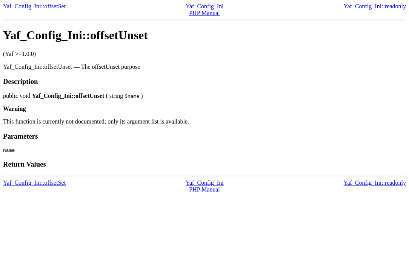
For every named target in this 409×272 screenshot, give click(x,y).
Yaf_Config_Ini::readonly (375, 6)
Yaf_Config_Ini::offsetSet (34, 6)
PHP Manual (204, 13)
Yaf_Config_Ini (205, 6)
